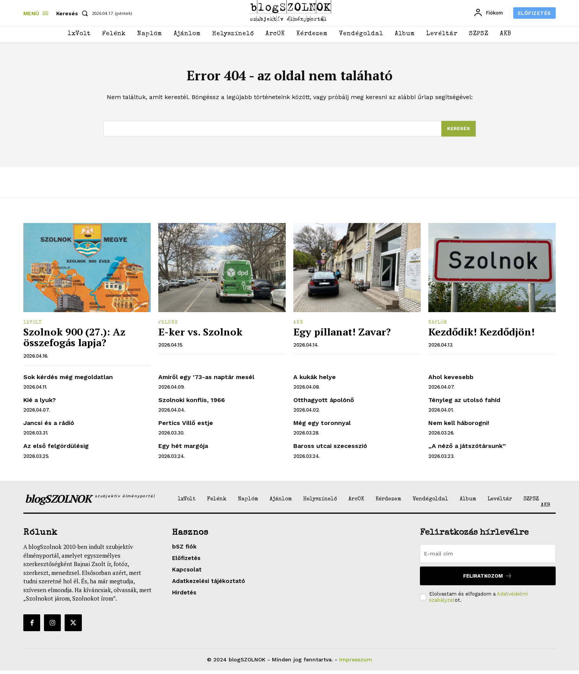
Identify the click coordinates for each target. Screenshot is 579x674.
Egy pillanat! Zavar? (342, 335)
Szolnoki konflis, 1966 (191, 403)
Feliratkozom (487, 579)
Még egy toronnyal (322, 426)
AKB (298, 326)
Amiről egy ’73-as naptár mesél (206, 380)
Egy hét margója (183, 449)
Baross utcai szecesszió (330, 449)
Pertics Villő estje (185, 426)
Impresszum (355, 663)
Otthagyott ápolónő (323, 403)
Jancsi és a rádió (48, 426)
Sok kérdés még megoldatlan (68, 380)
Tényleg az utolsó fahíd (464, 403)
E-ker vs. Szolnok (200, 335)
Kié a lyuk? (39, 403)
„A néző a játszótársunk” (467, 449)
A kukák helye (314, 380)
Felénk (168, 326)
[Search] (458, 132)
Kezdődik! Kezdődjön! (481, 335)
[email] (488, 557)
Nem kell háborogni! (458, 426)
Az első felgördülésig (56, 449)
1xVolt (32, 326)
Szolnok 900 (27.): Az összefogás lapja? (74, 341)
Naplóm (437, 326)
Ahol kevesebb (450, 380)
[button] (73, 13)
